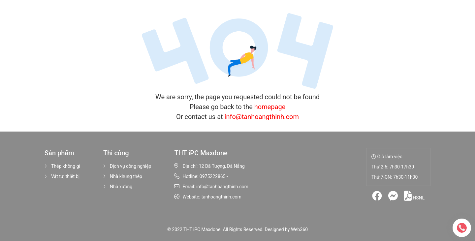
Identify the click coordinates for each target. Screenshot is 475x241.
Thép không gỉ (62, 166)
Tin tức (252, 16)
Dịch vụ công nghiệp (127, 166)
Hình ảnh (226, 16)
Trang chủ (99, 16)
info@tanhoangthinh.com (262, 117)
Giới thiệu (129, 16)
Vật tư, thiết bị (62, 176)
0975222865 (213, 176)
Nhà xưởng (117, 186)
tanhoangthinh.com (221, 196)
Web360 (299, 229)
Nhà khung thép (122, 176)
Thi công (195, 16)
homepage (270, 107)
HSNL (414, 196)
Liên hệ (277, 16)
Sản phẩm (161, 16)
